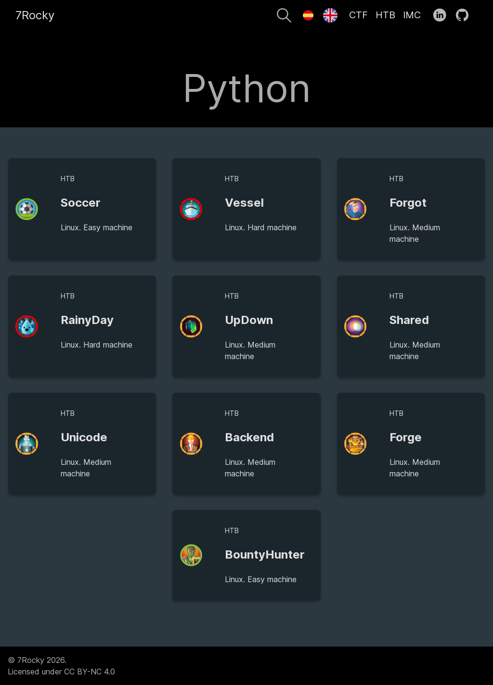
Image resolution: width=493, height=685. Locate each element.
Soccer (81, 203)
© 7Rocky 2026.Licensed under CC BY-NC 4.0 (61, 665)
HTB (385, 15)
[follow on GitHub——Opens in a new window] (465, 15)
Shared (409, 320)
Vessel (244, 203)
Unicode (84, 437)
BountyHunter (265, 554)
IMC (412, 15)
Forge (405, 437)
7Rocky (34, 15)
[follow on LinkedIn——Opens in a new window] (442, 15)
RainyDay (87, 320)
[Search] (284, 16)
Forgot (408, 203)
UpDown (249, 320)
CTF (358, 15)
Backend (249, 437)
